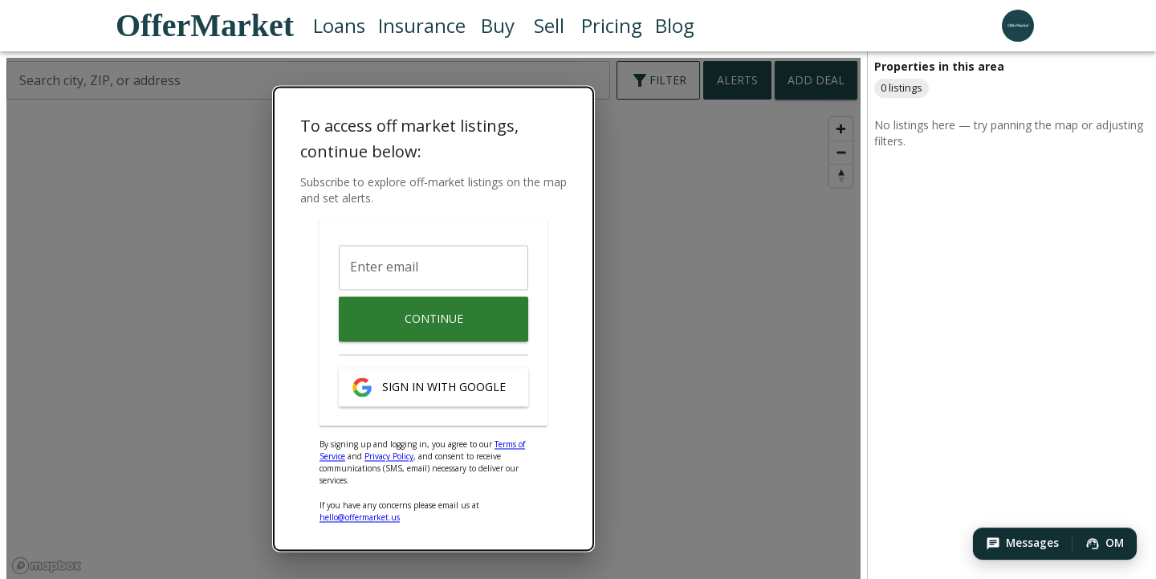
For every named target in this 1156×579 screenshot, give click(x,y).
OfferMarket (205, 26)
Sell (549, 25)
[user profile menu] (1017, 25)
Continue (433, 319)
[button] (1022, 544)
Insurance (422, 25)
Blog (675, 25)
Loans (339, 25)
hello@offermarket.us (360, 518)
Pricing (612, 25)
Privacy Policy (388, 457)
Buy (497, 25)
